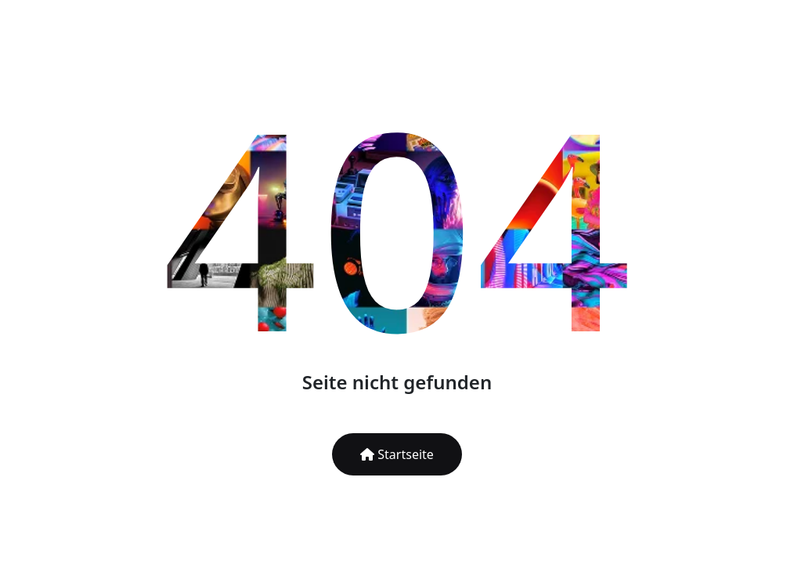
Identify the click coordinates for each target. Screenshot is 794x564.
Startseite (397, 454)
